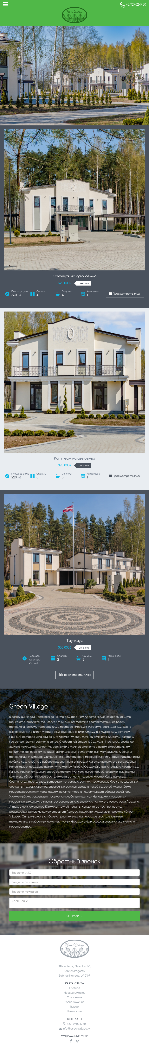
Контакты (75, 1011)
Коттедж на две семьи (74, 458)
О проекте (74, 997)
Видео (74, 1006)
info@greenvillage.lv (74, 1028)
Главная (74, 988)
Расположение (75, 1002)
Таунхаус (74, 640)
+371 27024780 (74, 1023)
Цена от (84, 283)
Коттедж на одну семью (74, 276)
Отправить (74, 916)
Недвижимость (74, 992)
